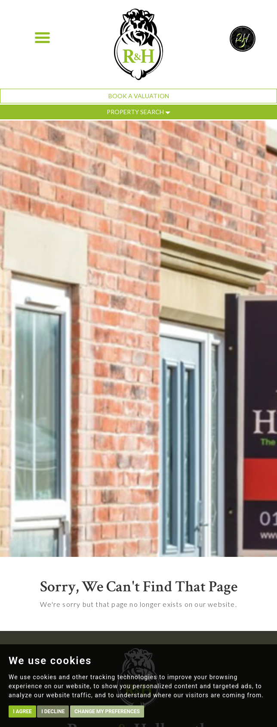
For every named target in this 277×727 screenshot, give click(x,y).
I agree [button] (22, 711)
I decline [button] (53, 711)
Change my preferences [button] (107, 711)
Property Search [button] (138, 111)
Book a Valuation (138, 95)
